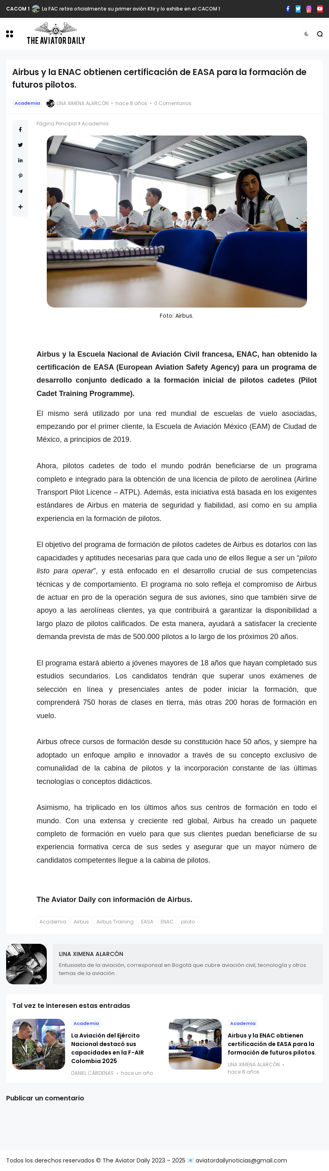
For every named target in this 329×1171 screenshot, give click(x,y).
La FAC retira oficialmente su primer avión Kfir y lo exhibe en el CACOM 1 (131, 8)
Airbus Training (115, 921)
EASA (147, 921)
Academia (27, 103)
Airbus (81, 921)
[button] (9, 33)
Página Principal (57, 123)
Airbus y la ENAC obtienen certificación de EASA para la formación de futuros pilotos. (272, 1044)
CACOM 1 (18, 8)
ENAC (167, 921)
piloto (188, 921)
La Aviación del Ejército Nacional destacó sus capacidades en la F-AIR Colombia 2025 (107, 1048)
